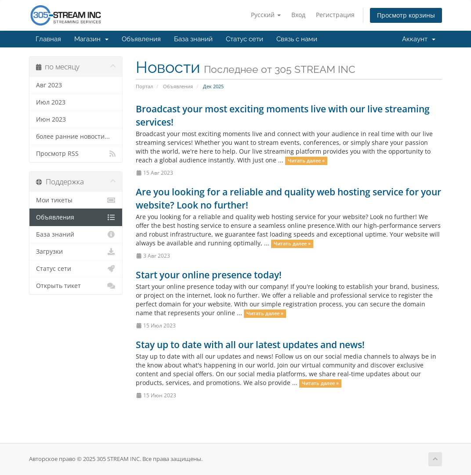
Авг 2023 (49, 85)
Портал (144, 86)
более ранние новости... (73, 136)
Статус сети (244, 39)
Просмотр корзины (406, 15)
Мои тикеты (76, 200)
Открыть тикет (76, 286)
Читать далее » (306, 161)
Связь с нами (296, 39)
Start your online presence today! (209, 275)
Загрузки (76, 251)
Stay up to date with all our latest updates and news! (250, 344)
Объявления (141, 39)
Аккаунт (418, 39)
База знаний (193, 39)
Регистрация (335, 15)
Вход (298, 15)
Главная (48, 39)
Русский (266, 15)
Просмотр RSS (76, 153)
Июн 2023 (51, 119)
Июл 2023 (50, 102)
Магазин (91, 39)
